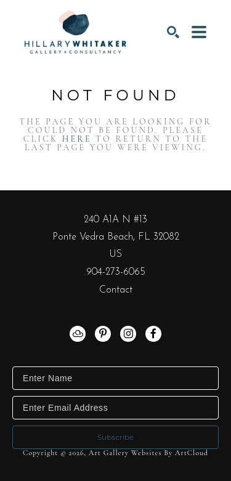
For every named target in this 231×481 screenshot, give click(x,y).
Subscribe (115, 437)
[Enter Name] (115, 378)
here (77, 139)
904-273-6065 (115, 272)
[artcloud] (78, 334)
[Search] (173, 32)
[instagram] (128, 334)
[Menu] (199, 32)
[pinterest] (103, 334)
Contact (115, 290)
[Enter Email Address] (115, 407)
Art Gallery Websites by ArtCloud (148, 452)
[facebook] (153, 334)
